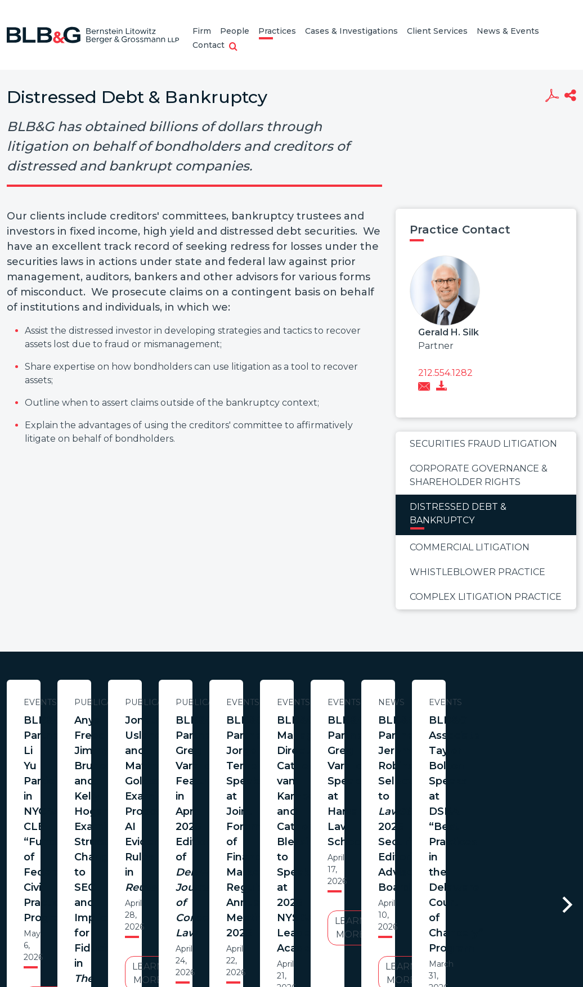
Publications (350, 702)
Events (115, 702)
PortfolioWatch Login (429, 932)
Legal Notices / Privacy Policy (270, 932)
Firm (201, 31)
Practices (277, 31)
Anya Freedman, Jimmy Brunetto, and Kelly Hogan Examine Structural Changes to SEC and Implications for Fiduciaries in (349, 750)
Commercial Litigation (470, 547)
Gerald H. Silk (448, 332)
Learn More (115, 806)
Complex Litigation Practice (486, 596)
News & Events (508, 31)
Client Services (437, 31)
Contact (208, 45)
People (234, 31)
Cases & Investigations (351, 31)
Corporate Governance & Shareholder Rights (479, 475)
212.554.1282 (445, 372)
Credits (358, 932)
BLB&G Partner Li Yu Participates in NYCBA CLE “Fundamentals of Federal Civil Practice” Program (115, 735)
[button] (233, 47)
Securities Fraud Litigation (483, 443)
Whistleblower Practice (477, 572)
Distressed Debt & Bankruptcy (458, 513)
